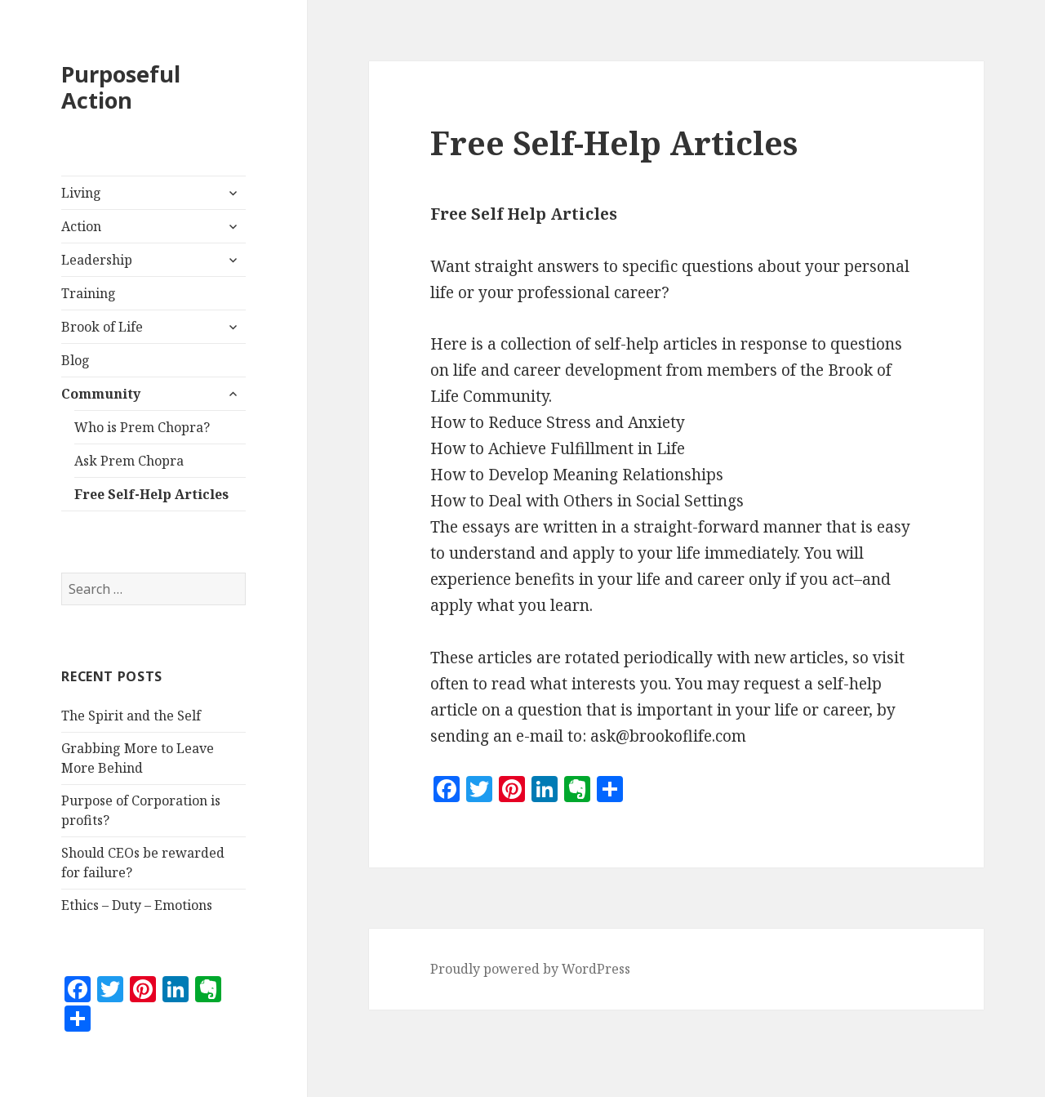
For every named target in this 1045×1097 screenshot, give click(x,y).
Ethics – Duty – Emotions (136, 905)
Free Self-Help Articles (151, 494)
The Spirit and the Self (131, 716)
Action (81, 226)
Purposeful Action (120, 87)
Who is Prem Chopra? (142, 427)
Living (81, 193)
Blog (75, 360)
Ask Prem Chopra (129, 461)
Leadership (96, 260)
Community (100, 394)
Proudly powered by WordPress (530, 969)
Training (88, 293)
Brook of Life (102, 327)
